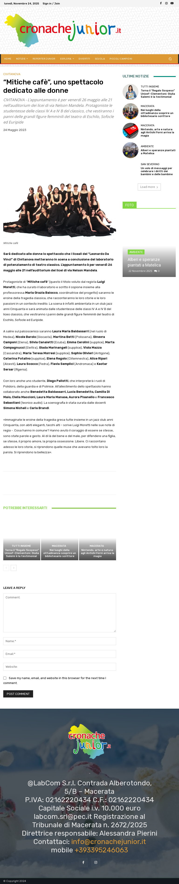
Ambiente (147, 146)
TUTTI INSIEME (21, 546)
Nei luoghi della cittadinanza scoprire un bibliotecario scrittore (59, 553)
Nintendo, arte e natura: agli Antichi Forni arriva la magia (97, 553)
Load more (149, 187)
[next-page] (14, 568)
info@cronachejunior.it (108, 841)
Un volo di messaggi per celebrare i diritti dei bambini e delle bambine (157, 171)
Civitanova (12, 74)
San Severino (150, 164)
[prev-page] (6, 568)
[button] (170, 58)
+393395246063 (101, 850)
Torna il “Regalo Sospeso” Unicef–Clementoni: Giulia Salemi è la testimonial (22, 553)
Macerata (59, 546)
